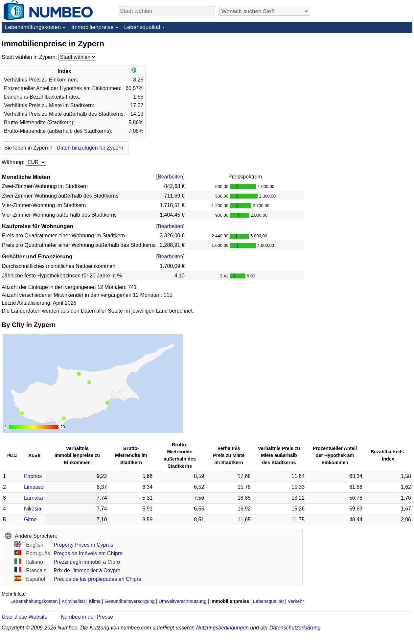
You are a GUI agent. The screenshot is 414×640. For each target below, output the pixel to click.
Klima (95, 601)
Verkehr (296, 601)
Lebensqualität (142, 27)
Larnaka (33, 498)
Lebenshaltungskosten (33, 27)
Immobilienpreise (92, 27)
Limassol (34, 487)
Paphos (33, 476)
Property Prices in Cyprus (83, 545)
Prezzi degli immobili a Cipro (87, 562)
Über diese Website (24, 617)
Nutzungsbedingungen (222, 627)
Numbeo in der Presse (87, 617)
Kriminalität (73, 601)
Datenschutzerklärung (295, 627)
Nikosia (32, 508)
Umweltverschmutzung (183, 601)
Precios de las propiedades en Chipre (97, 579)
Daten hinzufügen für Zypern (90, 148)
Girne (30, 519)
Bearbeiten (170, 176)
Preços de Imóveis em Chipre (88, 553)
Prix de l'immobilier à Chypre (87, 570)
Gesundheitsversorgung (129, 601)
